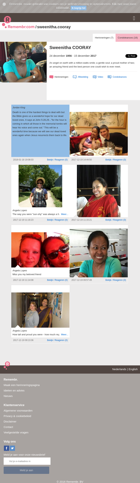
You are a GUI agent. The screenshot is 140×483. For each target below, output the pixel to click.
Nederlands (119, 369)
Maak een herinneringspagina (22, 385)
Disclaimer (10, 421)
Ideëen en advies (14, 390)
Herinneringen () (104, 37)
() (57, 159)
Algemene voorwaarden (18, 410)
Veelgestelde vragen (16, 432)
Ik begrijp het (78, 8)
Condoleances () (128, 37)
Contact (8, 426)
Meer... (64, 214)
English (133, 369)
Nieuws (8, 395)
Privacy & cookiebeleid (17, 416)
